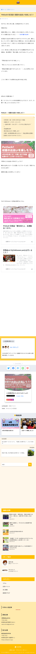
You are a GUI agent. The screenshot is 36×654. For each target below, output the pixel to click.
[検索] (30, 464)
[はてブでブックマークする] (18, 368)
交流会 (15, 408)
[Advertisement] (18, 313)
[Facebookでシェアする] (13, 368)
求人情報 (5, 590)
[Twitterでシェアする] (8, 368)
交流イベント (12, 406)
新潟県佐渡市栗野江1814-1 (8, 622)
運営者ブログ (6, 593)
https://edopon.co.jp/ (7, 639)
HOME (18, 647)
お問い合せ (12, 650)
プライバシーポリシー (21, 650)
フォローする (19, 396)
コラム (4, 583)
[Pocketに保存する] (28, 368)
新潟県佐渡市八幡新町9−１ (8, 637)
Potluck (9, 408)
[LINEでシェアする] (23, 368)
